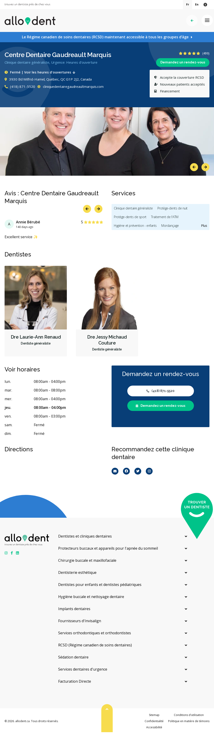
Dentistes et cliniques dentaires (85, 536)
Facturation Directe (74, 681)
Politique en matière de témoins (188, 721)
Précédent (192, 20)
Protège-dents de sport (130, 217)
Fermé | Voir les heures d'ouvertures (41, 72)
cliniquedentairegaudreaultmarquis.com (70, 86)
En (196, 4)
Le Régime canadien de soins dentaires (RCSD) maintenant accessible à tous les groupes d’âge (105, 36)
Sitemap (154, 715)
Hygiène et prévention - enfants (135, 225)
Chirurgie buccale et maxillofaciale (87, 560)
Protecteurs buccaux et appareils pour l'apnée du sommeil (108, 548)
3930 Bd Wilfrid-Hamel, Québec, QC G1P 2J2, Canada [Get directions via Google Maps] (48, 79)
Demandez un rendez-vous (182, 62)
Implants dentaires (74, 608)
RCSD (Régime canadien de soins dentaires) (95, 645)
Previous (194, 167)
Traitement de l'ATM (164, 217)
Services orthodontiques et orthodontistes (94, 632)
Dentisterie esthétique (77, 572)
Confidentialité (154, 721)
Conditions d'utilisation (189, 715)
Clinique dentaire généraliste (133, 208)
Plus (204, 225)
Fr (187, 4)
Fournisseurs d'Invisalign (79, 620)
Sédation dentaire (73, 657)
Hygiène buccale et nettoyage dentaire (91, 596)
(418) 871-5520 (20, 86)
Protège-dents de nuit (172, 208)
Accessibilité (154, 727)
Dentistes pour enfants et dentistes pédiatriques (99, 584)
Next (205, 167)
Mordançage (170, 225)
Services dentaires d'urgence (82, 669)
